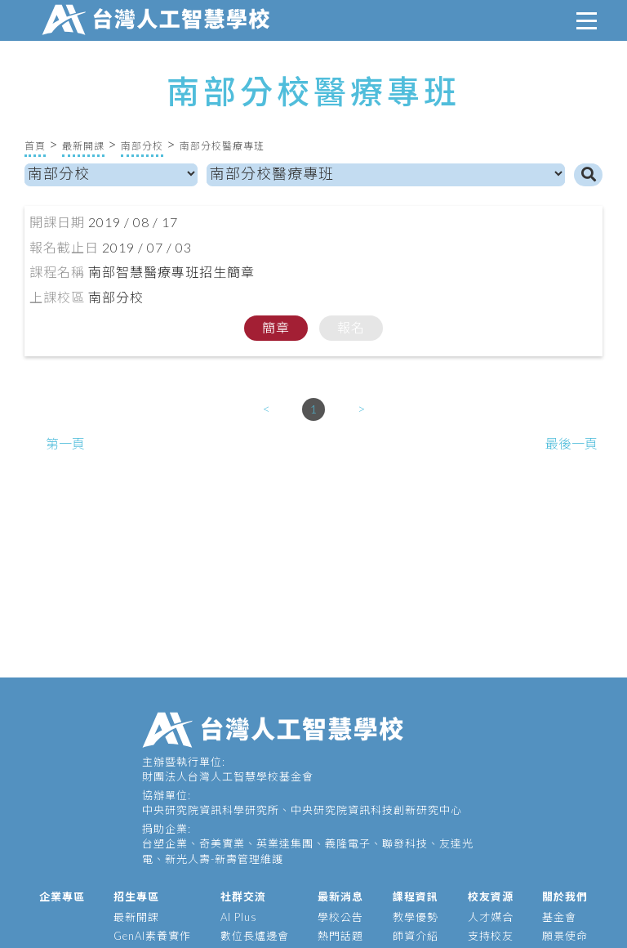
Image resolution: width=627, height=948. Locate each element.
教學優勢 (415, 916)
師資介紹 (415, 935)
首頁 (35, 146)
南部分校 (142, 146)
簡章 (276, 327)
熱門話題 (340, 935)
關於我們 (565, 896)
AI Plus (238, 916)
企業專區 (62, 896)
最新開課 (83, 146)
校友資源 (491, 896)
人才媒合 (491, 916)
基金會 (559, 916)
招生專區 (136, 896)
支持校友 (491, 935)
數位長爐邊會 (254, 935)
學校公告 (340, 916)
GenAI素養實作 (152, 935)
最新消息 (340, 896)
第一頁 (65, 443)
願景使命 (565, 935)
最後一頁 (571, 443)
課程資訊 (415, 896)
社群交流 (243, 896)
